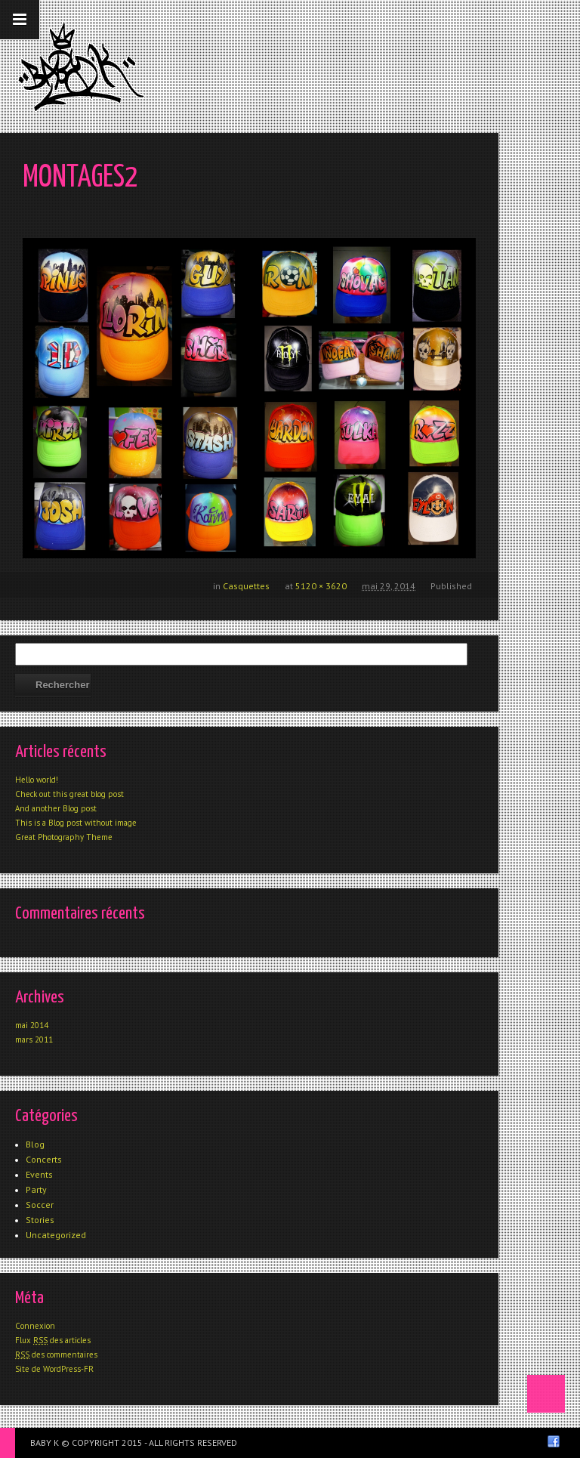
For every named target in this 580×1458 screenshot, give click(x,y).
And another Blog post (56, 808)
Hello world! (36, 779)
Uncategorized (56, 1234)
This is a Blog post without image (76, 822)
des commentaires (56, 1354)
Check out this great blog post (69, 794)
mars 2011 (34, 1039)
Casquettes (246, 586)
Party (36, 1189)
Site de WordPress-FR (54, 1369)
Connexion (35, 1326)
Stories (40, 1219)
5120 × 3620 (321, 586)
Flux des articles (53, 1340)
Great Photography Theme (64, 837)
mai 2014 (31, 1025)
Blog (35, 1144)
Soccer (40, 1204)
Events (39, 1174)
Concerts (44, 1159)
